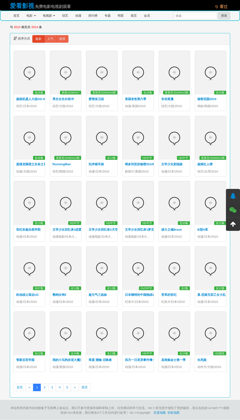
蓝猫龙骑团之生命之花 (31, 164)
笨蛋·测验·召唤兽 (100, 360)
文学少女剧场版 (172, 164)
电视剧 (49, 15)
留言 (134, 15)
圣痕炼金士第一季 (173, 360)
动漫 (78, 15)
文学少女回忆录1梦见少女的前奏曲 (148, 229)
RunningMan (61, 164)
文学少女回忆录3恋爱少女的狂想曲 (76, 229)
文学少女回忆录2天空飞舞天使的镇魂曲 (115, 229)
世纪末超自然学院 (28, 229)
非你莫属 (167, 99)
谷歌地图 (173, 413)
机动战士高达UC (27, 295)
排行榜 (93, 15)
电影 (31, 15)
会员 (147, 15)
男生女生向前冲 (63, 99)
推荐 (62, 39)
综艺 (65, 15)
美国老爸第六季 (135, 99)
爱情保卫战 (96, 99)
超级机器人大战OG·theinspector (38, 99)
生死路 (201, 360)
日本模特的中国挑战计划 (141, 295)
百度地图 (160, 413)
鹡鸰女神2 (59, 295)
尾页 (85, 387)
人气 (50, 39)
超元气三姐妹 (98, 295)
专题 (108, 15)
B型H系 (202, 229)
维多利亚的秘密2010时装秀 (143, 164)
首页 (16, 15)
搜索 (224, 15)
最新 (38, 39)
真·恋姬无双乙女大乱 (211, 295)
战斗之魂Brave (171, 229)
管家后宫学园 (25, 360)
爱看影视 (22, 5)
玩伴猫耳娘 (96, 164)
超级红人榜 (205, 164)
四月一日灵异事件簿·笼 (140, 360)
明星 (121, 15)
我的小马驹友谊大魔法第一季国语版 (76, 360)
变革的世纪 (168, 295)
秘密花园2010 (206, 99)
